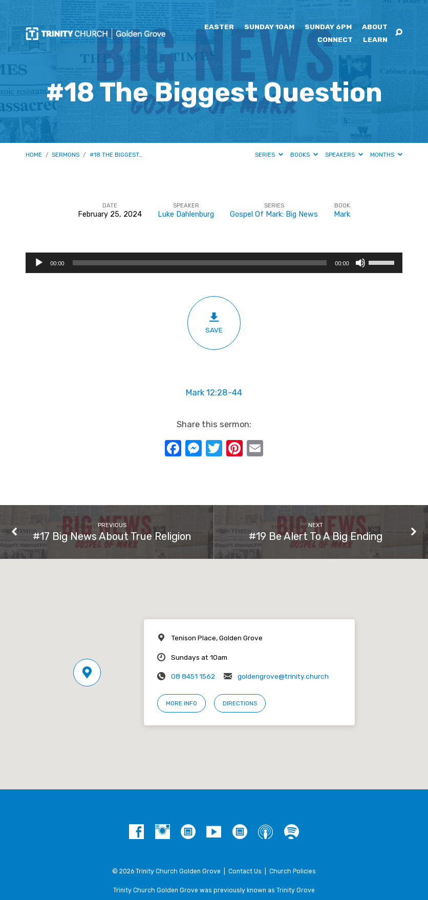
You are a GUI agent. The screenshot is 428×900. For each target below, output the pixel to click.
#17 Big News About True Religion (112, 536)
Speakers (344, 154)
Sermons (65, 154)
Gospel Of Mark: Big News (274, 214)
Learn (375, 40)
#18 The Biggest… (116, 154)
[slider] (200, 262)
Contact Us (245, 871)
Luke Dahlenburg (186, 214)
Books (304, 154)
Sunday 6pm (328, 27)
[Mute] (360, 263)
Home (34, 154)
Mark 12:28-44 (214, 392)
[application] (214, 263)
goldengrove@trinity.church (283, 676)
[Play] (39, 263)
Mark (342, 214)
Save (214, 322)
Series (269, 154)
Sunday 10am (269, 27)
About (375, 27)
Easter (219, 27)
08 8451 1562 (193, 676)
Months (386, 154)
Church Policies (292, 871)
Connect (335, 40)
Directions (240, 703)
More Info (181, 703)
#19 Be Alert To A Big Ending (315, 536)
